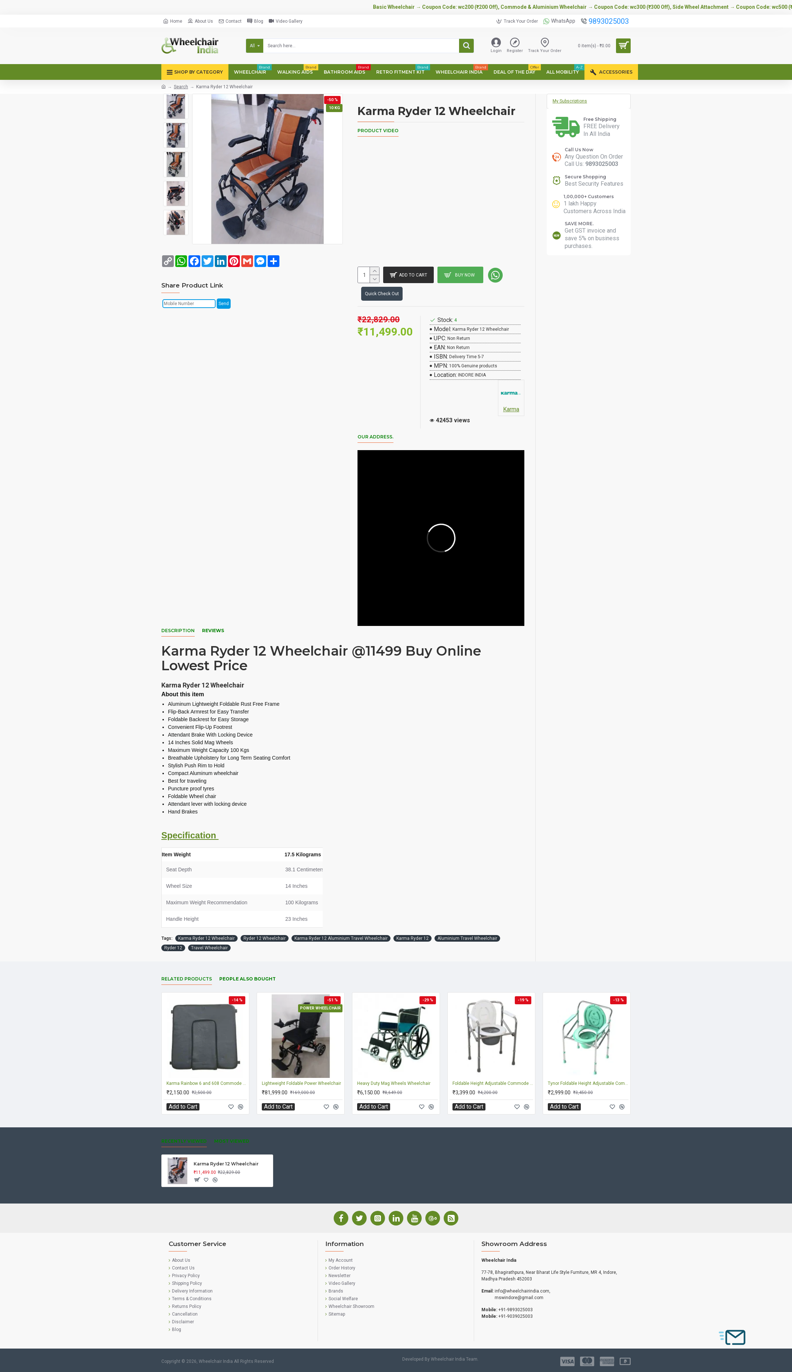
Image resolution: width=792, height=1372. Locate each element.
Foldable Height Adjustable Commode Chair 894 (492, 1083)
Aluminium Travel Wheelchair (467, 938)
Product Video (378, 130)
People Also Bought (247, 979)
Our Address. (375, 437)
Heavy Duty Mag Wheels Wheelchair (393, 1083)
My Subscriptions (570, 101)
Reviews (213, 630)
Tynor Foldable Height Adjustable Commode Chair (588, 1083)
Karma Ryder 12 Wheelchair (206, 938)
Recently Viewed (184, 1141)
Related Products (186, 979)
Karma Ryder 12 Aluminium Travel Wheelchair (341, 938)
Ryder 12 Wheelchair (264, 938)
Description (178, 630)
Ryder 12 (173, 947)
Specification (190, 835)
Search (181, 86)
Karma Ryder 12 (412, 938)
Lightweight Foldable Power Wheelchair (301, 1083)
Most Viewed (231, 1141)
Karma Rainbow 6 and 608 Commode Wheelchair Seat (206, 1083)
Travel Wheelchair (209, 947)
